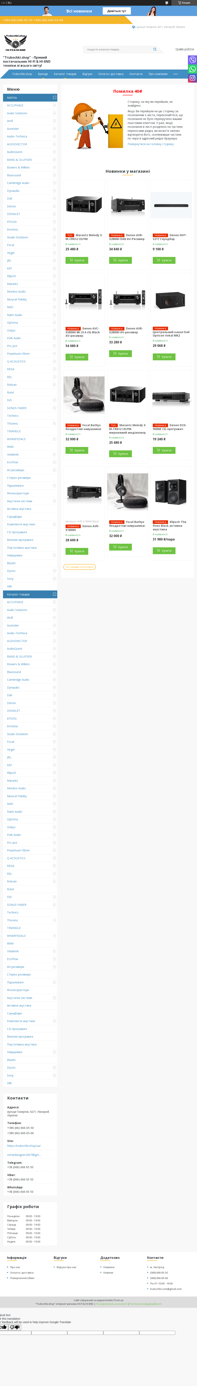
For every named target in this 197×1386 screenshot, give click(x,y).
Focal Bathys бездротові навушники (83, 427)
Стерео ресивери (19, 478)
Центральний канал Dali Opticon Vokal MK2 (171, 334)
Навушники (14, 555)
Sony (10, 579)
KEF (9, 268)
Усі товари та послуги (79, 567)
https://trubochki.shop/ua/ (24, 1146)
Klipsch (11, 276)
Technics (12, 416)
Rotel (10, 392)
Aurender (13, 129)
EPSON (11, 222)
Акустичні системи (19, 501)
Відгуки (87, 74)
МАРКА (12, 98)
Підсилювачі (15, 485)
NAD (10, 307)
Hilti (9, 586)
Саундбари (14, 516)
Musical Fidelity (17, 299)
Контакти (136, 74)
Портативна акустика (22, 548)
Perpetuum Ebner (18, 353)
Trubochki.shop (22, 74)
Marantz (12, 284)
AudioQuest (14, 152)
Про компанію (158, 74)
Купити (79, 260)
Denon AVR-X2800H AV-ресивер (126, 330)
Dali (9, 198)
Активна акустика (19, 509)
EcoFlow (12, 462)
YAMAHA (13, 454)
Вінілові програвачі (20, 540)
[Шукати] (155, 49)
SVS (9, 400)
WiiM (10, 447)
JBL (9, 260)
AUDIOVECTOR (17, 144)
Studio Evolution (17, 237)
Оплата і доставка (110, 74)
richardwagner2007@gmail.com (24, 1155)
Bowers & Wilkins (18, 167)
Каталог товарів (65, 74)
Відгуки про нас (66, 1267)
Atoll (10, 121)
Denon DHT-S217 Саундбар (170, 237)
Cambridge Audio (18, 183)
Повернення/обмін (22, 1278)
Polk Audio (14, 338)
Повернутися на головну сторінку (151, 144)
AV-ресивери (15, 470)
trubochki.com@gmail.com (166, 1289)
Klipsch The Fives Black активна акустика (169, 525)
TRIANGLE (14, 431)
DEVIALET (13, 214)
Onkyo (11, 330)
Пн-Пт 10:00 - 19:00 (161, 1283)
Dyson (11, 571)
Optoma (12, 322)
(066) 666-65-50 (159, 1272)
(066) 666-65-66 (159, 1278)
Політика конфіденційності (146, 1304)
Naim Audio (14, 315)
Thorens (12, 423)
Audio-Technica (17, 136)
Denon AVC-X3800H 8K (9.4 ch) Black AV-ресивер (83, 332)
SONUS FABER (16, 408)
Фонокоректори (18, 493)
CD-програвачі (17, 532)
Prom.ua (118, 1300)
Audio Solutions (17, 113)
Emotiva (12, 229)
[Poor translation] (14, 1327)
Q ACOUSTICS (16, 361)
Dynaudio (13, 191)
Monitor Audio (16, 291)
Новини (108, 1272)
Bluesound (14, 175)
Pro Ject (12, 346)
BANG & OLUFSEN (19, 160)
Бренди (43, 74)
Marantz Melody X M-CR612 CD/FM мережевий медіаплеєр (127, 428)
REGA (10, 369)
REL (9, 377)
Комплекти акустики (21, 524)
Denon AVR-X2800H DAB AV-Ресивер (127, 237)
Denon (11, 206)
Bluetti (11, 563)
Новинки (109, 1267)
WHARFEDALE (16, 439)
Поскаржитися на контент (111, 1304)
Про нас (15, 1267)
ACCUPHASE (15, 105)
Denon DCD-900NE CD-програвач (170, 427)
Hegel (10, 253)
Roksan (12, 385)
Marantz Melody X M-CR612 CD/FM (84, 237)
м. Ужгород (157, 1267)
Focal (10, 245)
